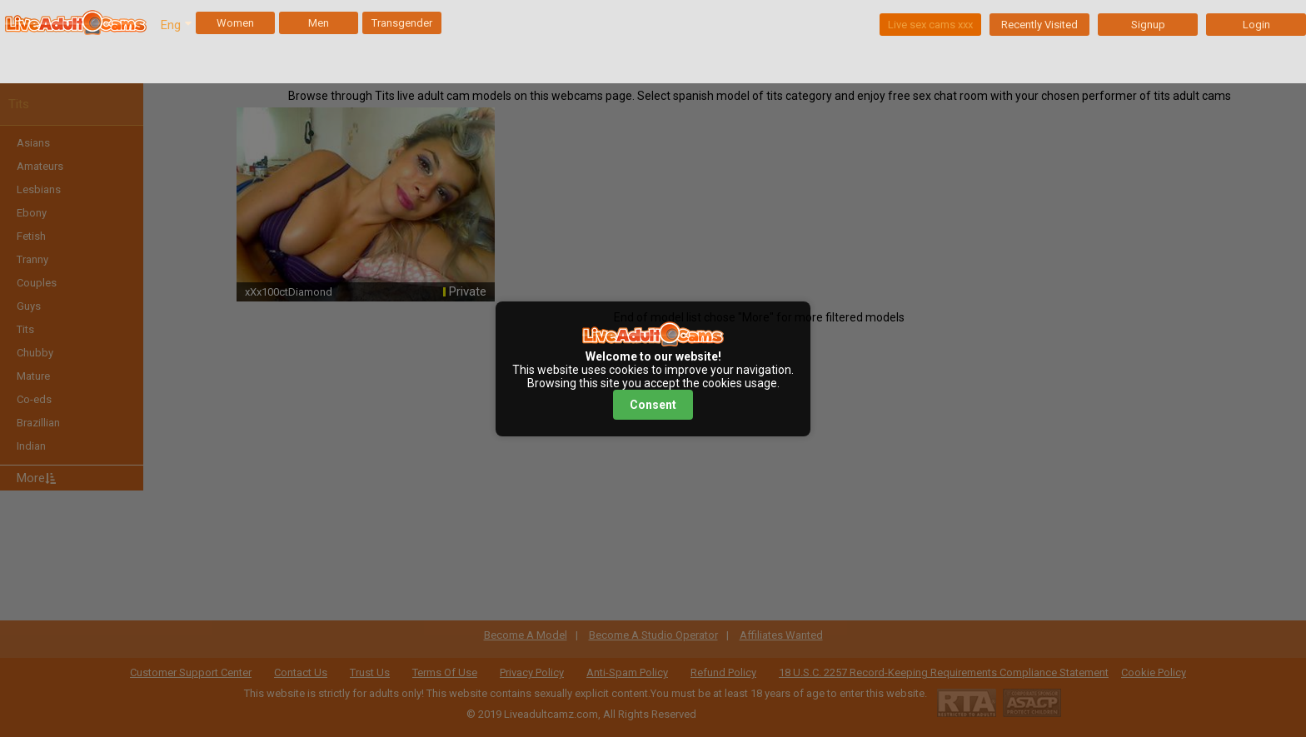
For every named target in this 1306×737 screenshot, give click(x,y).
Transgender (401, 23)
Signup (1148, 24)
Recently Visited (1039, 24)
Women (235, 23)
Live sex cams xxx (930, 24)
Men (318, 23)
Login (1256, 24)
